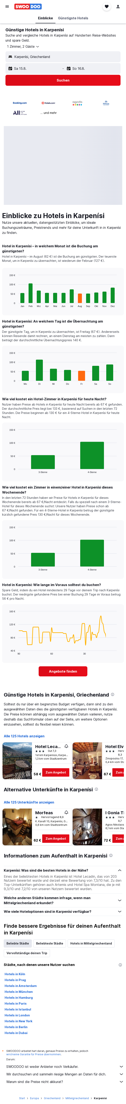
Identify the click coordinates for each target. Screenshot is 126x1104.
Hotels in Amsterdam (21, 986)
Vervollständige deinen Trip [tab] (27, 953)
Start (22, 1098)
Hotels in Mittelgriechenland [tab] (91, 943)
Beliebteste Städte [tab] (49, 943)
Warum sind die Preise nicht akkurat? (65, 1081)
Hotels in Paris (16, 1003)
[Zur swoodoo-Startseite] (28, 6)
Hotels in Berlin (16, 1027)
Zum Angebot (56, 772)
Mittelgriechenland (77, 1098)
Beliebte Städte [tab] (18, 943)
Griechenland (52, 1098)
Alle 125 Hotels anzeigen (24, 736)
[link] (63, 671)
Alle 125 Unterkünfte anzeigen (29, 802)
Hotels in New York (18, 1021)
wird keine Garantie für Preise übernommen (33, 1054)
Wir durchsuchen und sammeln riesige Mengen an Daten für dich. (65, 1074)
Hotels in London (17, 1015)
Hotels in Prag (15, 980)
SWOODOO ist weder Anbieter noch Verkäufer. (65, 1066)
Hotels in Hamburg (19, 997)
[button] (7, 6)
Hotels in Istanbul (18, 1009)
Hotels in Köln (15, 974)
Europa (34, 1098)
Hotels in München (19, 991)
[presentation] (112, 694)
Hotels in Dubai (16, 1033)
